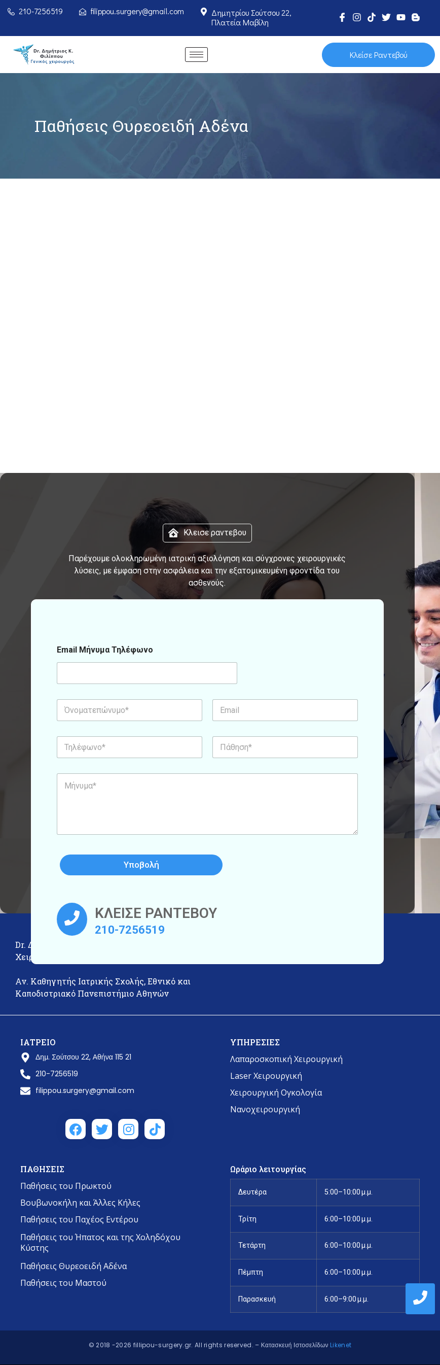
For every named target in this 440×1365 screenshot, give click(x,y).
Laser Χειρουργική (266, 1075)
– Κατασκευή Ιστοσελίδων (292, 1345)
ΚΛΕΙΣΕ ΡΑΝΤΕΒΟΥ (156, 913)
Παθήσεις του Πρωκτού (66, 1185)
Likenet (340, 1345)
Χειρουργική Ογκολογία (276, 1092)
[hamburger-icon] (196, 54)
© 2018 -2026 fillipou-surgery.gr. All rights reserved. (172, 1345)
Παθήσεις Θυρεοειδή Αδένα (73, 1266)
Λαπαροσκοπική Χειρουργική (286, 1059)
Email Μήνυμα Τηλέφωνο (105, 650)
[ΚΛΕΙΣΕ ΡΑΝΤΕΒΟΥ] (72, 919)
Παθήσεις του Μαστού (63, 1282)
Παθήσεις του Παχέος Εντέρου (79, 1219)
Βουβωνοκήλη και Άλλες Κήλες (80, 1202)
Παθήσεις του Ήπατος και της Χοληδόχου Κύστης (100, 1242)
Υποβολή (176, 865)
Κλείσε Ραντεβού (378, 54)
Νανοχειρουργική (265, 1109)
